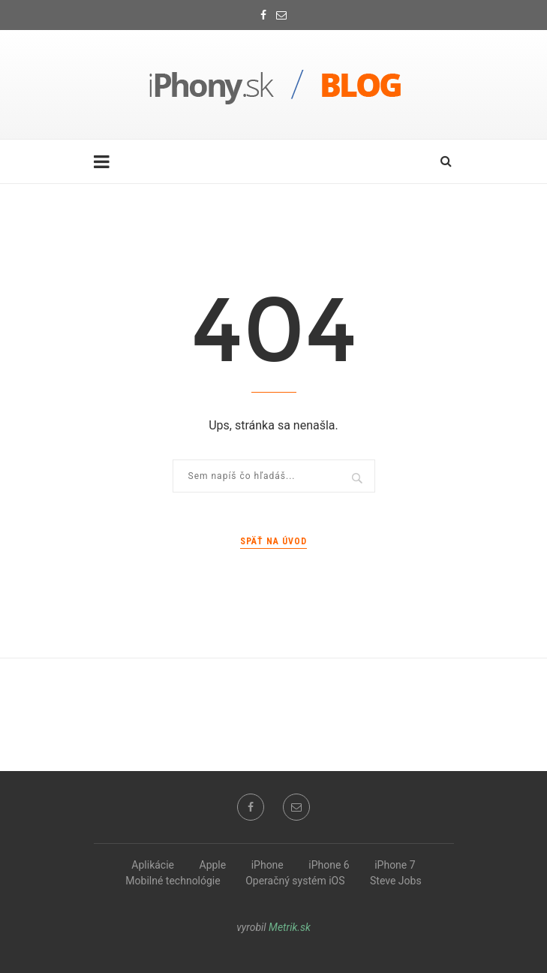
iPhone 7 (394, 865)
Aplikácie (152, 865)
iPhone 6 (328, 865)
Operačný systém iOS (294, 881)
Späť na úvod (273, 541)
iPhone (267, 865)
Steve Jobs (396, 881)
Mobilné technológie (172, 881)
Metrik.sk (290, 927)
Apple (213, 865)
